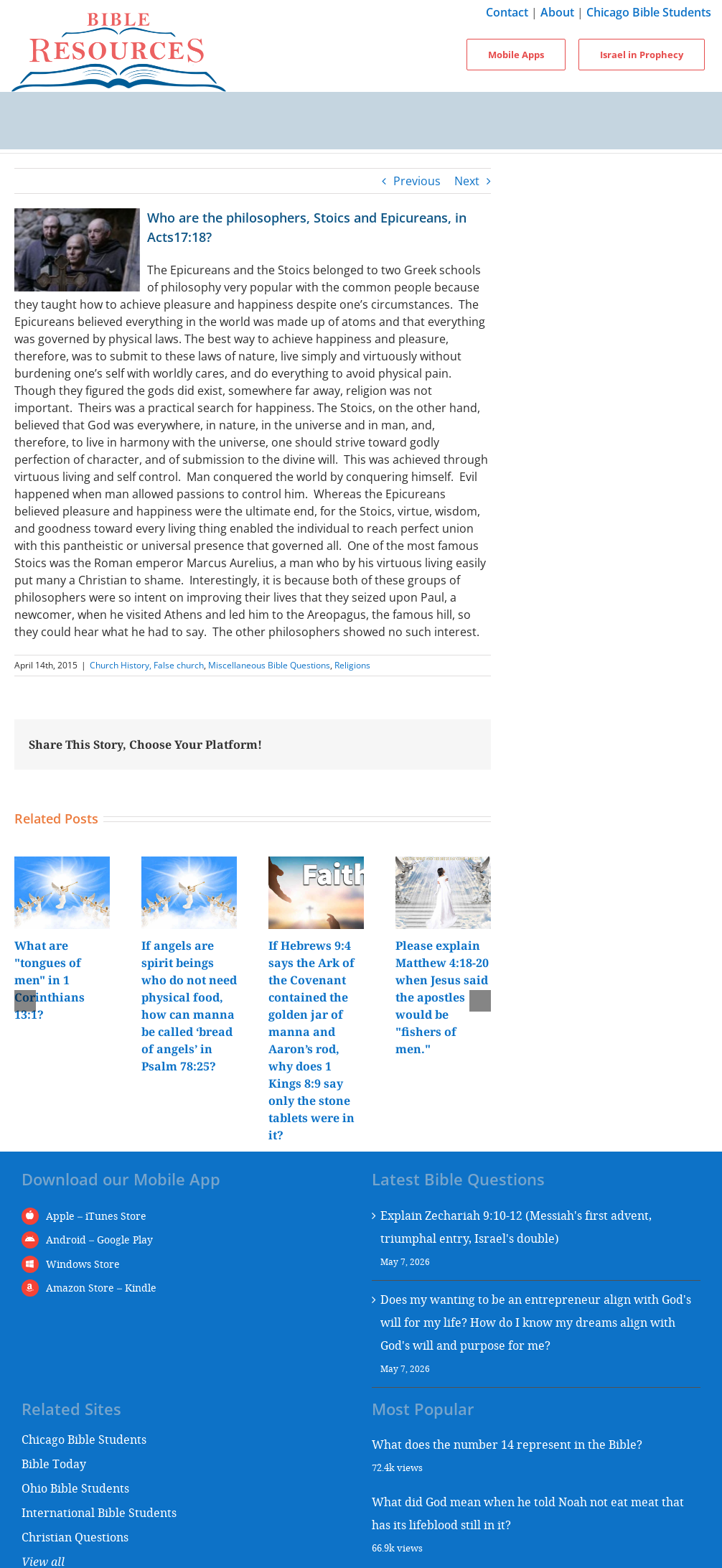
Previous (417, 181)
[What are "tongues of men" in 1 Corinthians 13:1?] (62, 864)
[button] (25, 1001)
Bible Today (54, 1463)
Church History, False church (147, 665)
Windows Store (83, 1264)
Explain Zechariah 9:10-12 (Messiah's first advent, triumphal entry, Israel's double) (516, 1227)
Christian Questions (75, 1536)
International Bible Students (99, 1512)
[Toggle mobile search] (361, 135)
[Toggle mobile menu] (361, 106)
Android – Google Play (99, 1239)
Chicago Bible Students (648, 12)
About (557, 12)
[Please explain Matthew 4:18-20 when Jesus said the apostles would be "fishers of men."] (443, 864)
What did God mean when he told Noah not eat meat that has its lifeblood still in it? (528, 1513)
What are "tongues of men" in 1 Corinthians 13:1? (49, 980)
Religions (352, 665)
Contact (507, 12)
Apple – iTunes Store (96, 1216)
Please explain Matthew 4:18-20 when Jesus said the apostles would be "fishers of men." (442, 997)
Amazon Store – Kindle (101, 1287)
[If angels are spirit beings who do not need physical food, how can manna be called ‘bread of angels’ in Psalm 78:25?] (189, 864)
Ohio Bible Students (75, 1487)
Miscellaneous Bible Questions (269, 665)
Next (466, 181)
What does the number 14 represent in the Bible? (507, 1444)
